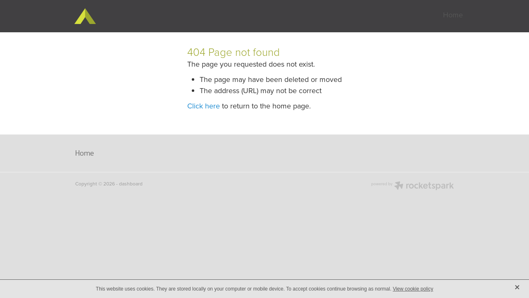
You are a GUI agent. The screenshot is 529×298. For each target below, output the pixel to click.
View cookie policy (413, 289)
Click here (203, 106)
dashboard (131, 183)
